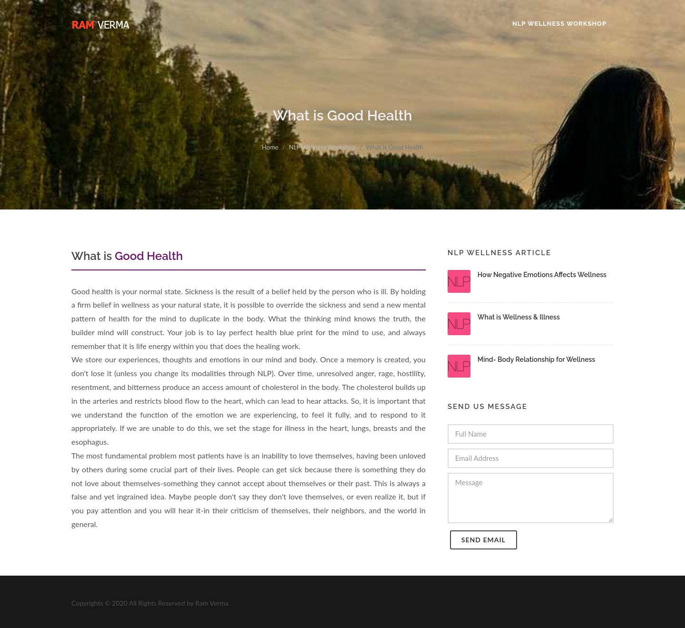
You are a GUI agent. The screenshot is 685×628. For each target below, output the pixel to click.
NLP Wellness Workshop (322, 147)
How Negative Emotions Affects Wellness (542, 275)
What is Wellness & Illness (519, 317)
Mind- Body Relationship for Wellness (536, 359)
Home (270, 147)
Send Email (483, 540)
